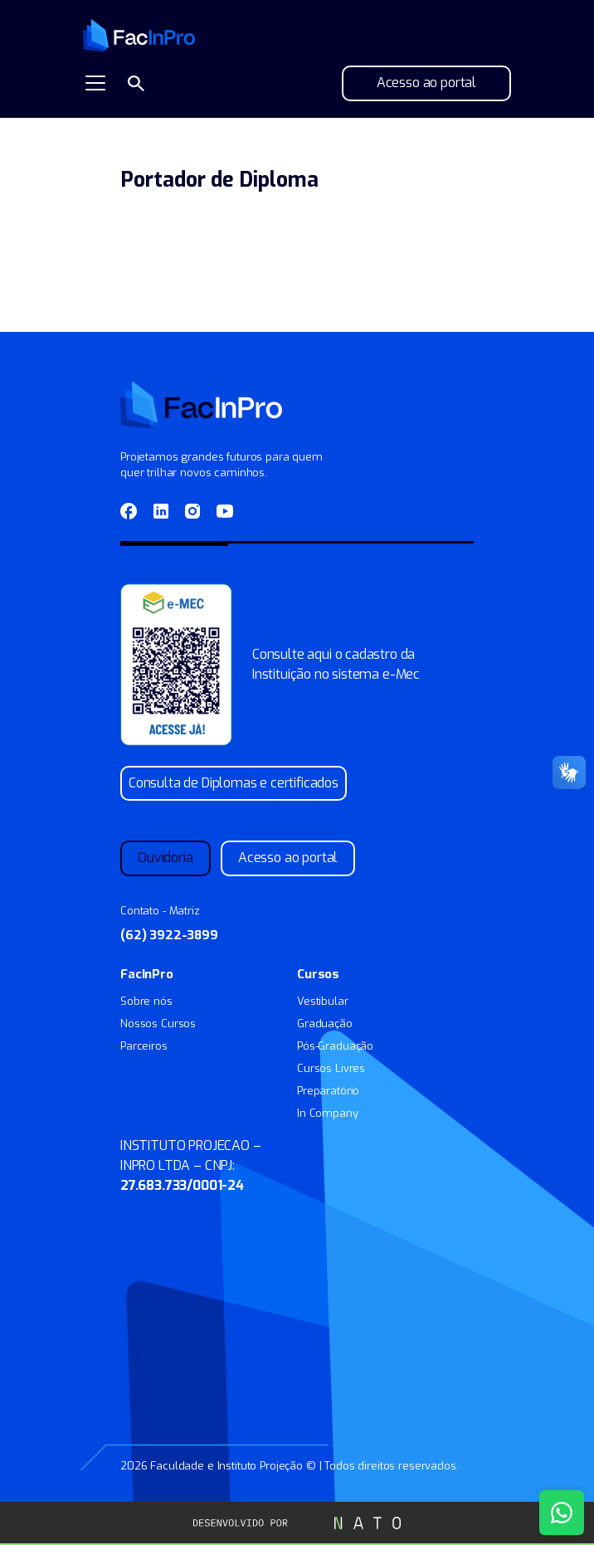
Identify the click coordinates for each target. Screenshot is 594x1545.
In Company (327, 1113)
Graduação (325, 1023)
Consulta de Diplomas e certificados (233, 783)
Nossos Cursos (158, 1023)
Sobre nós (146, 1001)
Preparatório (328, 1091)
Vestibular (322, 1001)
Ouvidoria (165, 857)
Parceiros (144, 1046)
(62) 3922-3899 (169, 935)
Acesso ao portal (426, 82)
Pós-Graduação (335, 1046)
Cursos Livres (331, 1068)
